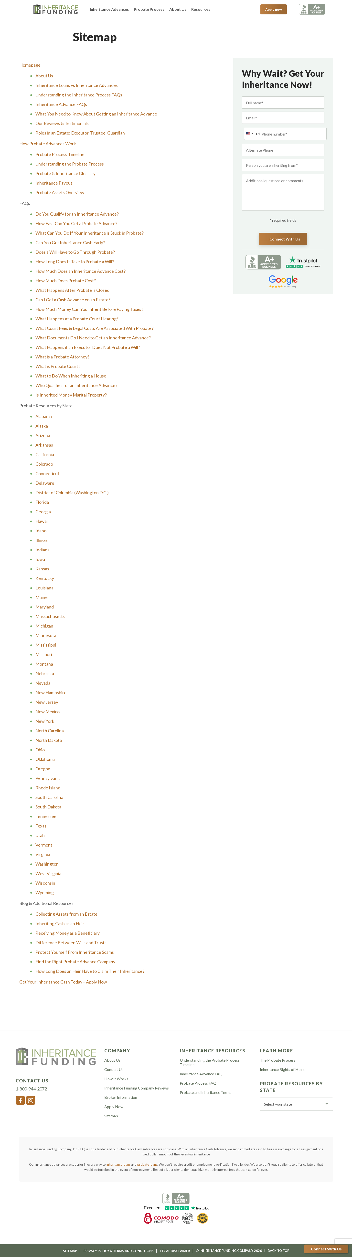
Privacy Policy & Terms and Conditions (119, 1251)
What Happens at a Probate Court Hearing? (76, 318)
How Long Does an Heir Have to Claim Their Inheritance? (89, 971)
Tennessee (45, 816)
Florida (42, 502)
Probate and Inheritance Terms (205, 1092)
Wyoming (44, 892)
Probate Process (149, 9)
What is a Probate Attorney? (62, 356)
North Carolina (49, 730)
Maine (41, 597)
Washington (47, 864)
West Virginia (48, 873)
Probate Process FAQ (198, 1083)
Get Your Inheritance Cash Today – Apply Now (63, 982)
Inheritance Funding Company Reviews (136, 1088)
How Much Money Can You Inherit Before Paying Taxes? (89, 309)
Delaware (44, 483)
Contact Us (113, 1069)
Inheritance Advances (109, 9)
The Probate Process (277, 1060)
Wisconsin (45, 883)
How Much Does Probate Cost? (65, 280)
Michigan (44, 625)
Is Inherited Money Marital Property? (71, 395)
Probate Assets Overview (59, 192)
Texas (40, 825)
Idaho (40, 530)
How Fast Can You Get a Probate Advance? (76, 223)
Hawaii (42, 521)
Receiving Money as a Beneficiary (67, 933)
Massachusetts (50, 616)
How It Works (116, 1079)
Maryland (44, 606)
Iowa (40, 559)
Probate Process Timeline (60, 154)
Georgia (43, 511)
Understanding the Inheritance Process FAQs (78, 94)
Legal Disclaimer (175, 1251)
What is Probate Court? (57, 366)
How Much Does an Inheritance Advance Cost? (80, 271)
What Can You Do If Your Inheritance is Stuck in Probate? (89, 233)
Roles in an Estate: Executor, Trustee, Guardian (80, 133)
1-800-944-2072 (240, 9)
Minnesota (45, 635)
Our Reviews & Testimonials (62, 123)
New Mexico (47, 711)
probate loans (147, 1164)
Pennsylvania (48, 778)
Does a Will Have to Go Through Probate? (75, 252)
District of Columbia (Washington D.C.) (72, 492)
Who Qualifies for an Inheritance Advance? (76, 385)
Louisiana (44, 587)
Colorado (44, 464)
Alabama (43, 416)
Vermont (43, 845)
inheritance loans (118, 1164)
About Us (177, 9)
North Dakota (48, 740)
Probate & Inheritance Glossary (65, 173)
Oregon (42, 768)
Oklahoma (45, 759)
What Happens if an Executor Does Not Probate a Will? (87, 347)
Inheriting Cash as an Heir (59, 923)
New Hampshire (50, 692)
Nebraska (44, 673)
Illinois (41, 540)
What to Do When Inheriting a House (70, 375)
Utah (40, 835)
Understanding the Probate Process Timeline (210, 1062)
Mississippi (45, 645)
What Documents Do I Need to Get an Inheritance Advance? (93, 337)
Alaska (41, 426)
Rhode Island (47, 787)
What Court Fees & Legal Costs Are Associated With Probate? (94, 328)
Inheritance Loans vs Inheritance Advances (76, 85)
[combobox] (252, 134)
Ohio (40, 749)
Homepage (30, 65)
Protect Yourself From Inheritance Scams (74, 952)
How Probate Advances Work (47, 143)
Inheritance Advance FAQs (61, 104)
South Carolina (49, 797)
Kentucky (44, 578)
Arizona (42, 435)
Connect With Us (326, 1249)
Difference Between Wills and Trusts (71, 942)
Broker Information (120, 1097)
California (44, 454)
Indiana (42, 549)
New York (44, 721)
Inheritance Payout (53, 183)
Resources (200, 9)
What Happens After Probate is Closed (72, 290)
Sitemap (111, 1116)
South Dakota (48, 806)
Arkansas (44, 445)
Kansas (42, 568)
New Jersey (46, 702)
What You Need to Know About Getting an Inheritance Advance (96, 113)
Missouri (43, 654)
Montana (44, 664)
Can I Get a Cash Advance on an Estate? (72, 299)
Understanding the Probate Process (69, 164)
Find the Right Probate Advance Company (75, 961)
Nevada (42, 683)
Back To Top (278, 1251)
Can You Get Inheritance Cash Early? (70, 242)
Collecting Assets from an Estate (66, 914)
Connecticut (47, 473)
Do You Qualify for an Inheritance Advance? (77, 214)
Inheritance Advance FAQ (201, 1074)
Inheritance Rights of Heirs (282, 1069)
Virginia (42, 854)
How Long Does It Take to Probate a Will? (74, 261)
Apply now (273, 9)
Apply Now (113, 1106)
